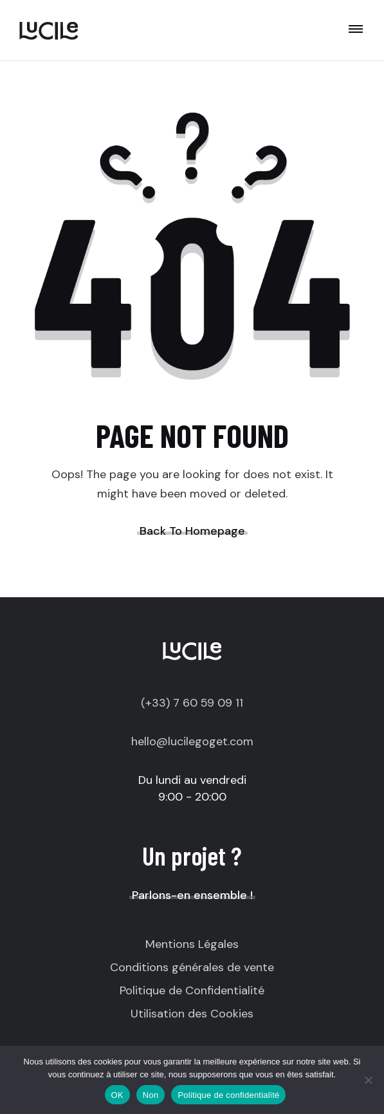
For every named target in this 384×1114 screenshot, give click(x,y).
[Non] (367, 1079)
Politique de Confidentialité (192, 990)
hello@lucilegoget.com (192, 741)
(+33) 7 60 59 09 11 (192, 702)
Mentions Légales (192, 944)
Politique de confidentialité (228, 1095)
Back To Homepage (192, 531)
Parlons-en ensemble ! (192, 895)
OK (117, 1095)
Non (151, 1095)
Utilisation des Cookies (192, 1013)
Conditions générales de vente (192, 967)
